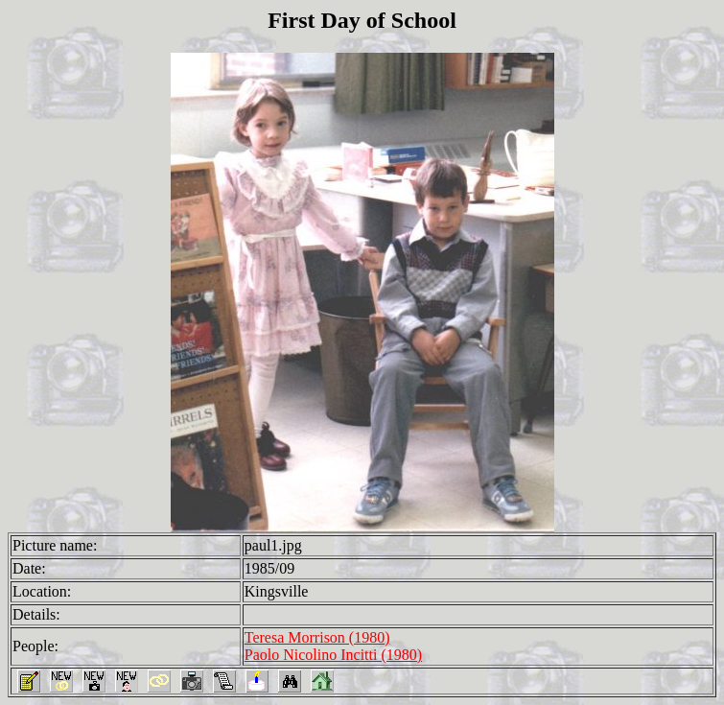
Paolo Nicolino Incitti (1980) (333, 654)
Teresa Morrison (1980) (317, 637)
